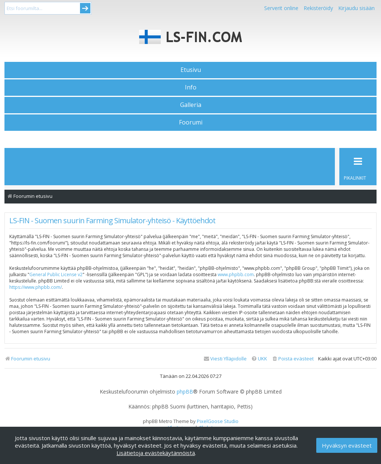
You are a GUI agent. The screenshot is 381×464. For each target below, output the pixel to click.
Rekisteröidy (318, 8)
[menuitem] (293, 358)
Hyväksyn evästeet (347, 445)
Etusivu (190, 70)
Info (190, 87)
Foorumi (190, 122)
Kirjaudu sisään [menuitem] (356, 8)
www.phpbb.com (236, 274)
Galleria (190, 105)
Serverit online (281, 8)
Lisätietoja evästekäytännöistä (155, 453)
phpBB (185, 391)
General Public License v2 (56, 274)
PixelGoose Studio (217, 421)
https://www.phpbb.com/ (35, 287)
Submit (85, 8)
